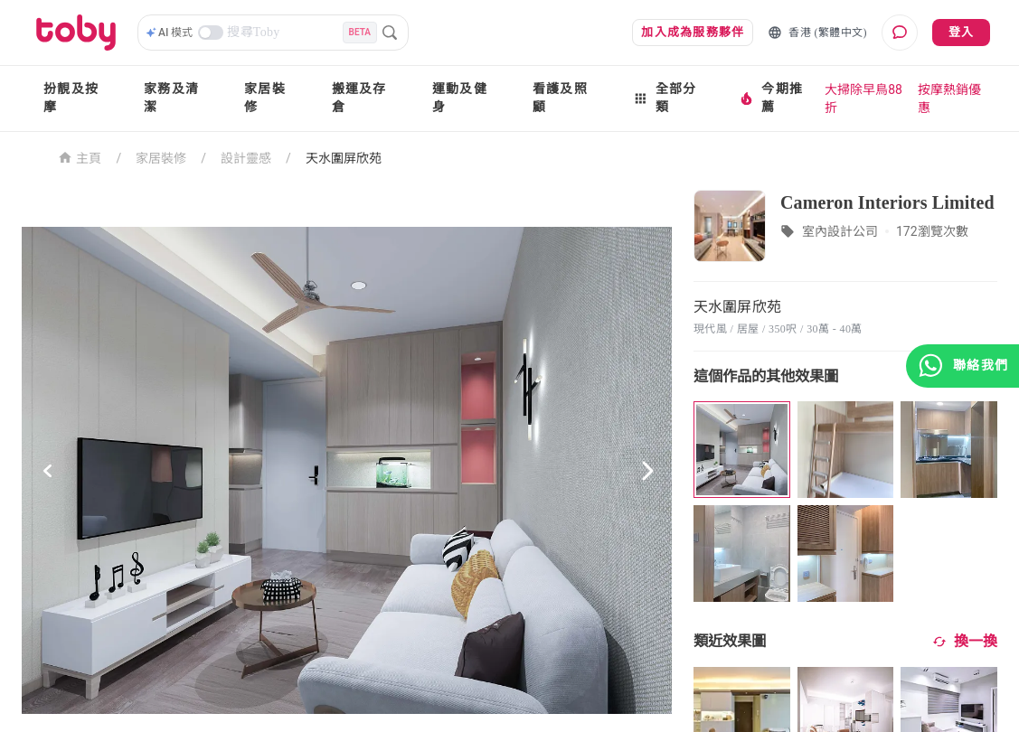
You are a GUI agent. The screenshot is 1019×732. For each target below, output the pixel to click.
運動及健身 (459, 98)
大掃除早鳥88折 (863, 98)
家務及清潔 (171, 98)
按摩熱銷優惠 (949, 98)
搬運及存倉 (359, 98)
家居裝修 (265, 98)
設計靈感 (246, 158)
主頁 (80, 156)
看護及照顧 (560, 98)
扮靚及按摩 (71, 98)
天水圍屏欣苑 (344, 158)
